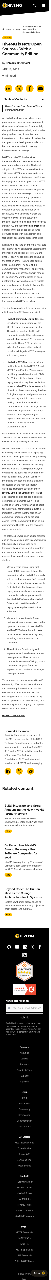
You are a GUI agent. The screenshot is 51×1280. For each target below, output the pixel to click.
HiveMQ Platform (24, 1181)
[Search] (34, 5)
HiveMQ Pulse (24, 1204)
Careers (24, 1058)
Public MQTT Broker (24, 1261)
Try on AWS (24, 1154)
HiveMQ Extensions (24, 1216)
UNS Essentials (24, 1255)
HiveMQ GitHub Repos (13, 715)
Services (24, 1081)
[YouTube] (17, 947)
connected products (32, 225)
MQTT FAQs (24, 1238)
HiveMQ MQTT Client (17, 362)
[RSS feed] (24, 955)
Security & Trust (24, 1070)
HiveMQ (7, 38)
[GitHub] (9, 947)
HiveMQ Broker (24, 1193)
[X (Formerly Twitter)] (32, 947)
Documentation (24, 1120)
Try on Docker (24, 1148)
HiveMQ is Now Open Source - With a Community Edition (23, 108)
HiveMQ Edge (24, 1199)
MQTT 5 (24, 1244)
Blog (18, 29)
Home (6, 29)
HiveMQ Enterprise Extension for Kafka (22, 492)
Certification (24, 1115)
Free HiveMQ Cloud (24, 1142)
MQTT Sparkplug (24, 1249)
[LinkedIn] (25, 947)
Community (24, 1109)
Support (24, 1076)
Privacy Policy (27, 1029)
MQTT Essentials (24, 1232)
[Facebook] (40, 947)
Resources (24, 1103)
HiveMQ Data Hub (24, 1210)
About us (24, 1053)
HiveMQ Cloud (24, 1187)
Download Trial (24, 1160)
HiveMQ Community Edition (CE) (23, 319)
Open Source (24, 1165)
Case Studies (24, 1126)
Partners (24, 1064)
